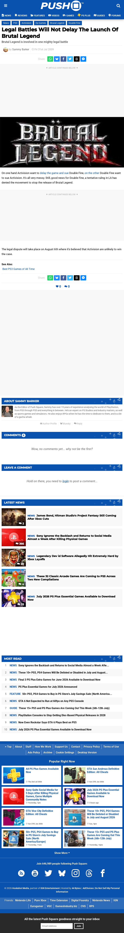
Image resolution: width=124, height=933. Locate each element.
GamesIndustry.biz (66, 906)
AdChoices (88, 888)
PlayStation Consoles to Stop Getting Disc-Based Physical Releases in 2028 (57, 715)
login (65, 481)
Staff (28, 746)
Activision (26, 23)
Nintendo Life (23, 900)
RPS (91, 906)
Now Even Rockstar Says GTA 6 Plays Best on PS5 (43, 722)
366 (20, 543)
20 (20, 564)
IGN (116, 900)
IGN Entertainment (50, 888)
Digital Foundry (80, 900)
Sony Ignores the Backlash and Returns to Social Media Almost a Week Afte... (59, 665)
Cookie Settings (65, 752)
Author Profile (48, 423)
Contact (75, 746)
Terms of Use (111, 746)
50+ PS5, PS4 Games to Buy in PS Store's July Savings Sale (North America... (61, 693)
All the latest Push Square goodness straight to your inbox (62, 919)
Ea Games (41, 23)
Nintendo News (101, 900)
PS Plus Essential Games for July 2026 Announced (43, 686)
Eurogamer (36, 906)
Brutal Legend (57, 23)
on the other (92, 173)
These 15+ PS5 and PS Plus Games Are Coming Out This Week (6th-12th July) (60, 708)
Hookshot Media (20, 888)
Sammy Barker (20, 49)
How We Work (43, 746)
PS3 (15, 23)
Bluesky (65, 423)
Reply (78, 423)
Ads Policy (34, 752)
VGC (49, 906)
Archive (47, 752)
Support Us (61, 746)
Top (8, 746)
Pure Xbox (40, 900)
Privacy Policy (92, 746)
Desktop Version (87, 752)
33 (20, 604)
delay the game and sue (54, 173)
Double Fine (74, 23)
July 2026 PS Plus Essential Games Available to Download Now (51, 729)
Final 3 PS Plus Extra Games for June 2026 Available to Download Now (55, 679)
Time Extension (59, 900)
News (6, 23)
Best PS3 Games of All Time (18, 269)
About (18, 746)
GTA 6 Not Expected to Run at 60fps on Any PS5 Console (47, 701)
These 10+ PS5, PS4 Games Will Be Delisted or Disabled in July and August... (59, 672)
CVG (83, 906)
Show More (62, 853)
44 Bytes (76, 888)
